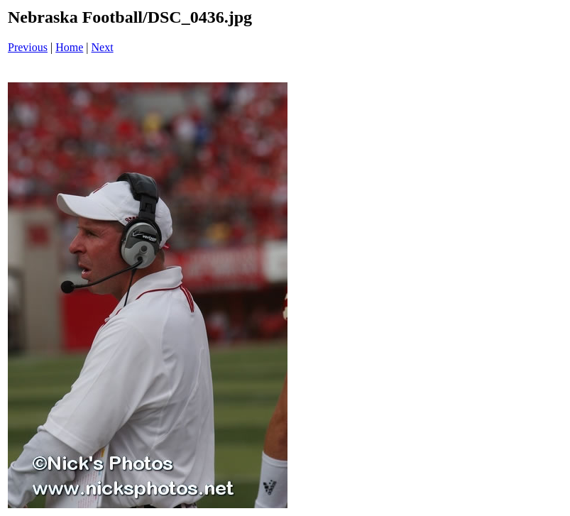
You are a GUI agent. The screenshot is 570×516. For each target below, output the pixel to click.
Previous (28, 47)
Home (69, 47)
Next (103, 47)
